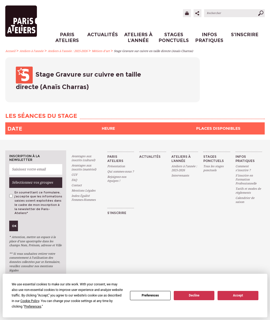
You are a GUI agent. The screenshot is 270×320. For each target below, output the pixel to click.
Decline (194, 295)
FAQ (74, 180)
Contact (76, 185)
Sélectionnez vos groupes (32, 182)
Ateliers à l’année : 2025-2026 (68, 51)
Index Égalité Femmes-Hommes (83, 198)
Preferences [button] (32, 306)
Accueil (10, 51)
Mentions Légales (83, 190)
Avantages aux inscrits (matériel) (83, 167)
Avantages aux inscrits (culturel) (83, 158)
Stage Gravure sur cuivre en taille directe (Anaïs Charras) (153, 51)
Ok (14, 226)
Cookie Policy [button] (29, 301)
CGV (74, 175)
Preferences (150, 295)
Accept (238, 295)
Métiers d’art (101, 51)
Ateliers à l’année (32, 51)
